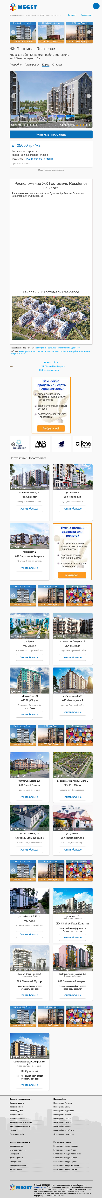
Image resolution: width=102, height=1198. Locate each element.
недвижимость (58, 168)
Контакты (13, 1128)
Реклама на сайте (17, 1132)
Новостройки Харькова (63, 1120)
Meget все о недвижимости (21, 1185)
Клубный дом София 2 (29, 836)
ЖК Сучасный (29, 1069)
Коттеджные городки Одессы (65, 1160)
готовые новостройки (56, 349)
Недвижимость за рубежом (21, 1120)
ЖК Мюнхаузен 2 (72, 698)
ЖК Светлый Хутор (29, 979)
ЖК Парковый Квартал (29, 554)
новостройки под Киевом (69, 346)
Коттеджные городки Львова (65, 1167)
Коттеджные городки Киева (65, 1148)
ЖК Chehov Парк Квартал (53, 364)
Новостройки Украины (63, 1101)
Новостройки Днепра (62, 1113)
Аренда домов (15, 1152)
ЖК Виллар (72, 643)
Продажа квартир (17, 1101)
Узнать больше (29, 506)
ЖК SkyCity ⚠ (29, 698)
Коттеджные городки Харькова (66, 1164)
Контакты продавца (51, 132)
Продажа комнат (16, 1105)
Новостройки (31, 15)
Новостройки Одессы (62, 1117)
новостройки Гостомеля (45, 346)
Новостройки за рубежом (64, 1128)
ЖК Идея (29, 918)
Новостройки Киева (62, 1105)
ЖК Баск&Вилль (29, 783)
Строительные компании (64, 1132)
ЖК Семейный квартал (49, 368)
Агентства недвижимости (20, 1124)
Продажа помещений (18, 1117)
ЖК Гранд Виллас (72, 836)
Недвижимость (16, 15)
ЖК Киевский (72, 495)
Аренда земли (15, 1160)
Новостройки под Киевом (64, 1109)
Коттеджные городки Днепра (65, 1156)
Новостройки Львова (62, 1124)
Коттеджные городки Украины (66, 1144)
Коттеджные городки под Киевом (67, 1152)
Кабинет (72, 15)
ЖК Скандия (29, 495)
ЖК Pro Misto (72, 783)
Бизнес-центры (16, 1167)
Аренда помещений (18, 1164)
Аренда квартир (16, 1144)
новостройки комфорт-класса (32, 349)
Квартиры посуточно (18, 1148)
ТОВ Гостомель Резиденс (39, 157)
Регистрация (86, 15)
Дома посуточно (16, 1156)
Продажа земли (16, 1113)
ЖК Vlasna (29, 643)
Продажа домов (16, 1109)
